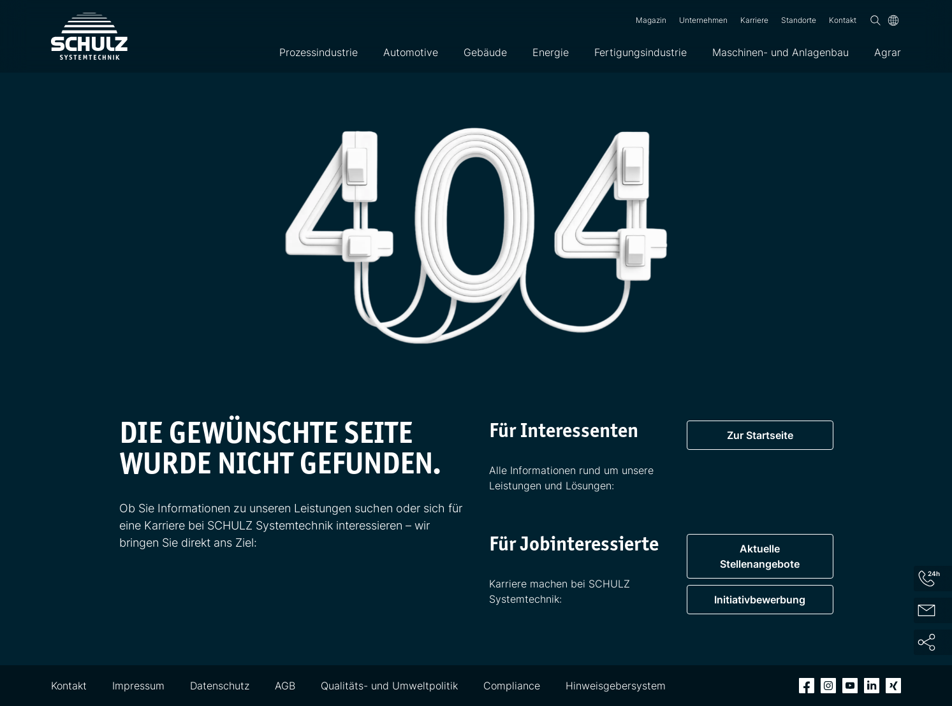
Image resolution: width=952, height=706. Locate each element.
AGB (285, 685)
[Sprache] (893, 20)
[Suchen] (875, 20)
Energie (550, 52)
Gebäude (485, 52)
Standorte (798, 20)
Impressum (138, 685)
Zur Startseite (760, 435)
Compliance (511, 685)
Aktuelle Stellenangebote (760, 556)
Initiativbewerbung (759, 599)
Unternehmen (703, 20)
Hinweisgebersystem (616, 685)
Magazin (651, 20)
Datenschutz (219, 685)
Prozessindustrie (318, 52)
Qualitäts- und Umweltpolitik (389, 685)
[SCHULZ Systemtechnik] (89, 36)
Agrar (887, 52)
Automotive (410, 52)
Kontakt (842, 20)
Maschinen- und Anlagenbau (780, 52)
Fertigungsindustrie (640, 52)
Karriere (754, 20)
